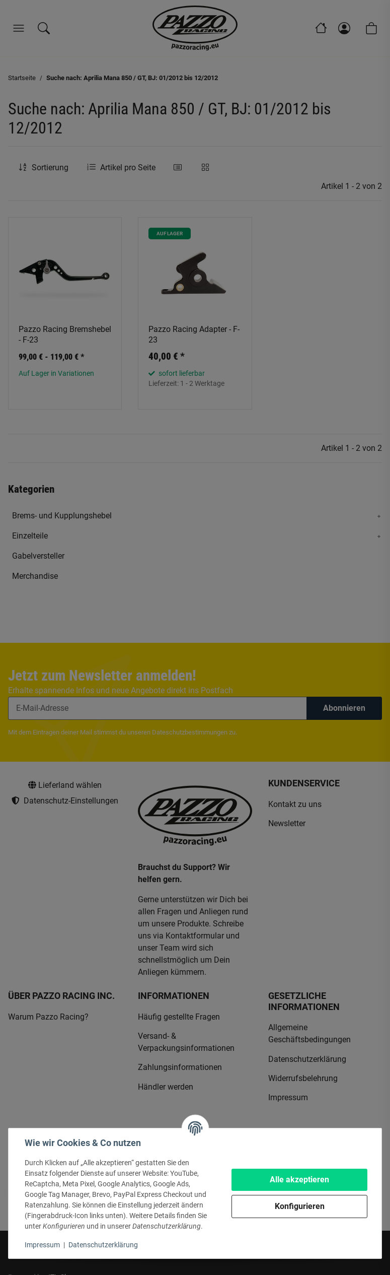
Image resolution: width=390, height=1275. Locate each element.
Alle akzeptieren (299, 1179)
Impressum (42, 1245)
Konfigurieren (300, 1206)
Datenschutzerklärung (103, 1245)
